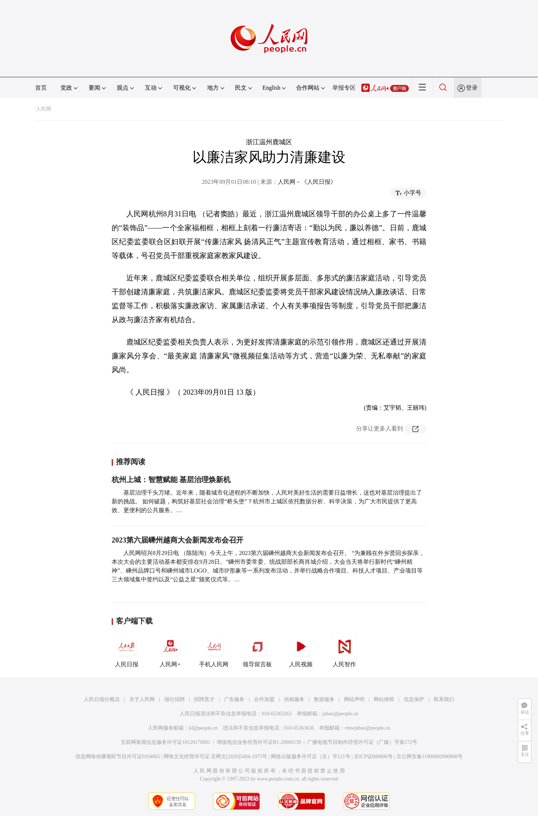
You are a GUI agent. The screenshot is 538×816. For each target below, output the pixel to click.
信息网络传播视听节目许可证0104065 (117, 756)
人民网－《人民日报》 (307, 182)
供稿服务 (294, 699)
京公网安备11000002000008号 (429, 756)
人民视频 (301, 650)
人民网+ (170, 650)
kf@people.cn (203, 728)
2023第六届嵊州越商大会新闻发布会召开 (177, 540)
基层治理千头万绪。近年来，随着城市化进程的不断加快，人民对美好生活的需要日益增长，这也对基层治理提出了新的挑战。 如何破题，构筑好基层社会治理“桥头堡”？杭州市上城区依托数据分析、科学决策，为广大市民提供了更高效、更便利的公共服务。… (267, 501)
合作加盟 (264, 699)
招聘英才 (204, 699)
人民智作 (344, 650)
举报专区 (344, 88)
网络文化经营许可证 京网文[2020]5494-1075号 (216, 756)
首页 (41, 88)
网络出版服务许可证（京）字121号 (310, 756)
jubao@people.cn (340, 713)
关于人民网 (142, 699)
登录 (472, 88)
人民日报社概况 (102, 699)
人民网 (43, 109)
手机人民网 (213, 650)
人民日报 (126, 650)
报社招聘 (174, 699)
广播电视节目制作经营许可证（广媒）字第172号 (362, 742)
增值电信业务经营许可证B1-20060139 (259, 742)
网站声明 (354, 699)
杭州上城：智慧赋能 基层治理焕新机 (171, 480)
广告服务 (234, 699)
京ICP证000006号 (373, 756)
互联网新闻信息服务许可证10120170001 (165, 742)
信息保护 (414, 699)
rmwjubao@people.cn (367, 728)
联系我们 (444, 699)
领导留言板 (257, 650)
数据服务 (324, 699)
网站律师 (384, 699)
